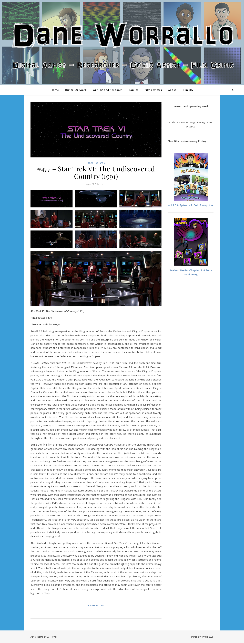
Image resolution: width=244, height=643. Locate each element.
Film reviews (153, 90)
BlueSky (188, 90)
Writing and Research (108, 90)
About (172, 90)
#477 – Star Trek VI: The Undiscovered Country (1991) (96, 172)
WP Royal (52, 636)
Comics (134, 90)
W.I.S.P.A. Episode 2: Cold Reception (190, 205)
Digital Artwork (76, 90)
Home (55, 90)
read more (96, 605)
